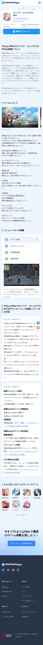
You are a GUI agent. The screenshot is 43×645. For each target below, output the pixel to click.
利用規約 (25, 616)
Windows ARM (7, 592)
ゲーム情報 (25, 587)
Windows (5, 587)
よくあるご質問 (7, 616)
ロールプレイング (21, 19)
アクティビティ (27, 596)
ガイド (24, 592)
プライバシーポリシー (29, 612)
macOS (4, 596)
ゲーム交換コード (28, 601)
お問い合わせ (6, 612)
